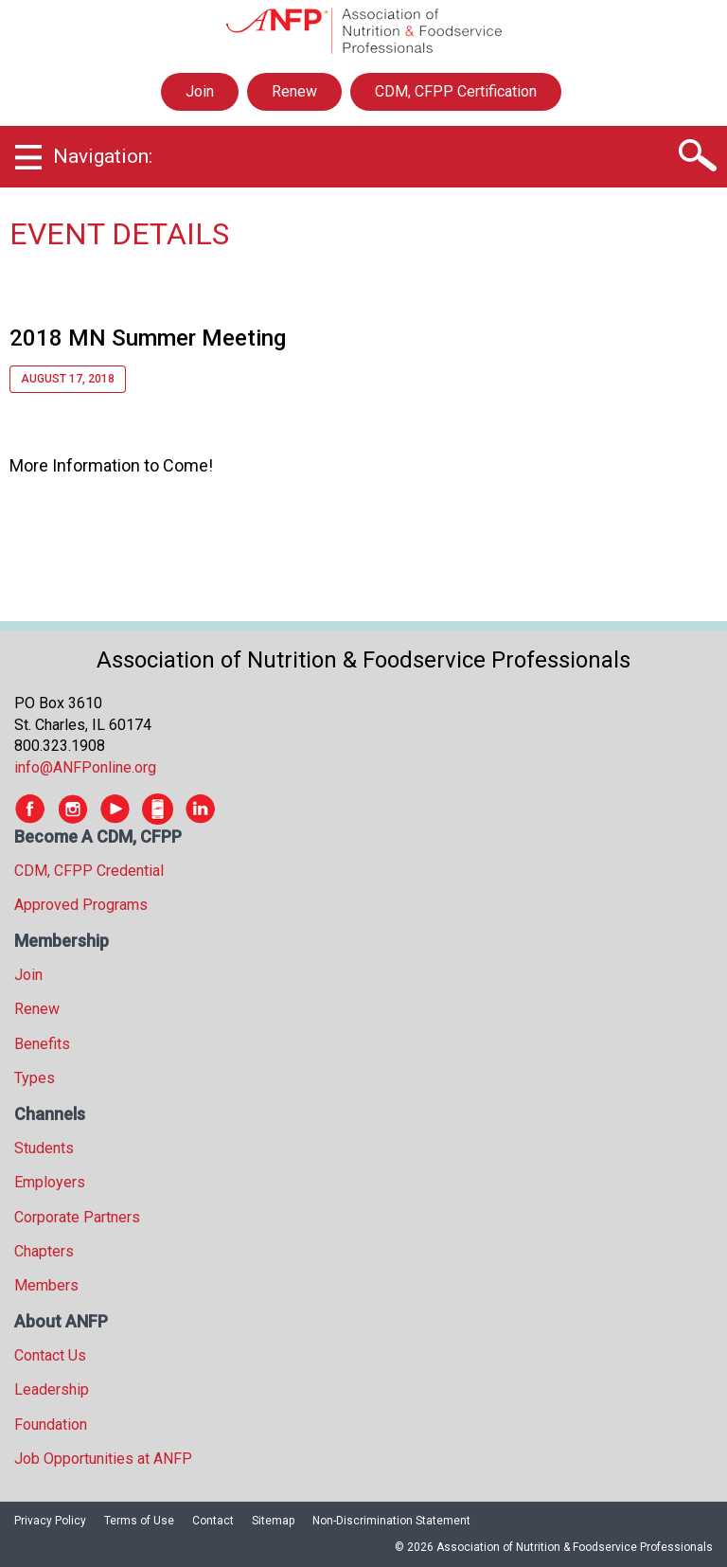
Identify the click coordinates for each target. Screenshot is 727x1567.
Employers (49, 1182)
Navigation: (102, 156)
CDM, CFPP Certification (456, 91)
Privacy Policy (50, 1520)
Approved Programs (81, 905)
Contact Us (50, 1355)
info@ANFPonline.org (85, 767)
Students (44, 1148)
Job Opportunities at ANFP (103, 1459)
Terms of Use (139, 1520)
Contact (213, 1520)
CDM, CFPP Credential (89, 871)
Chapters (44, 1251)
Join (200, 91)
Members (46, 1285)
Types (34, 1078)
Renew (294, 91)
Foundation (50, 1424)
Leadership (51, 1389)
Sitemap (273, 1520)
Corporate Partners (77, 1217)
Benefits (42, 1044)
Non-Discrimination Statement (391, 1520)
